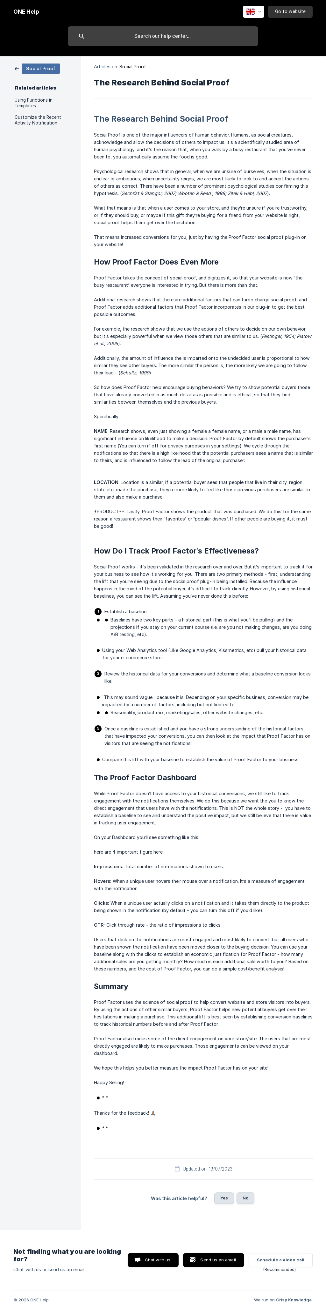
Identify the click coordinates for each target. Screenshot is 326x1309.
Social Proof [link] (132, 66)
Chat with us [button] (158, 1259)
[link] (37, 68)
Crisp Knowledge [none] (294, 1299)
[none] (26, 12)
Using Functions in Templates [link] (34, 102)
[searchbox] (163, 36)
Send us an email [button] (218, 1259)
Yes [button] (224, 1197)
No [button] (245, 1197)
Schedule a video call (280, 1259)
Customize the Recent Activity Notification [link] (38, 120)
